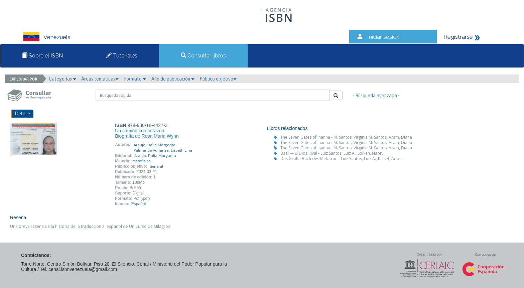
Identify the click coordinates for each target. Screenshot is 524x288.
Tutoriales (121, 55)
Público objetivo (218, 79)
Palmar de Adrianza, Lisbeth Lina (163, 150)
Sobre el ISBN (42, 55)
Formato (135, 79)
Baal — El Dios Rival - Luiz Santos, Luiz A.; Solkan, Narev (331, 153)
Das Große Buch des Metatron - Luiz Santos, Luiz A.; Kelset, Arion (341, 158)
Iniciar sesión (383, 36)
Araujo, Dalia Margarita (154, 145)
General (156, 166)
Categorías (62, 79)
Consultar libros (203, 55)
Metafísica (141, 161)
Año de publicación (172, 79)
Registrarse (458, 36)
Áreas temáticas (100, 79)
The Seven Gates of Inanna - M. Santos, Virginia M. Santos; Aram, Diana (346, 137)
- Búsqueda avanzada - (376, 95)
